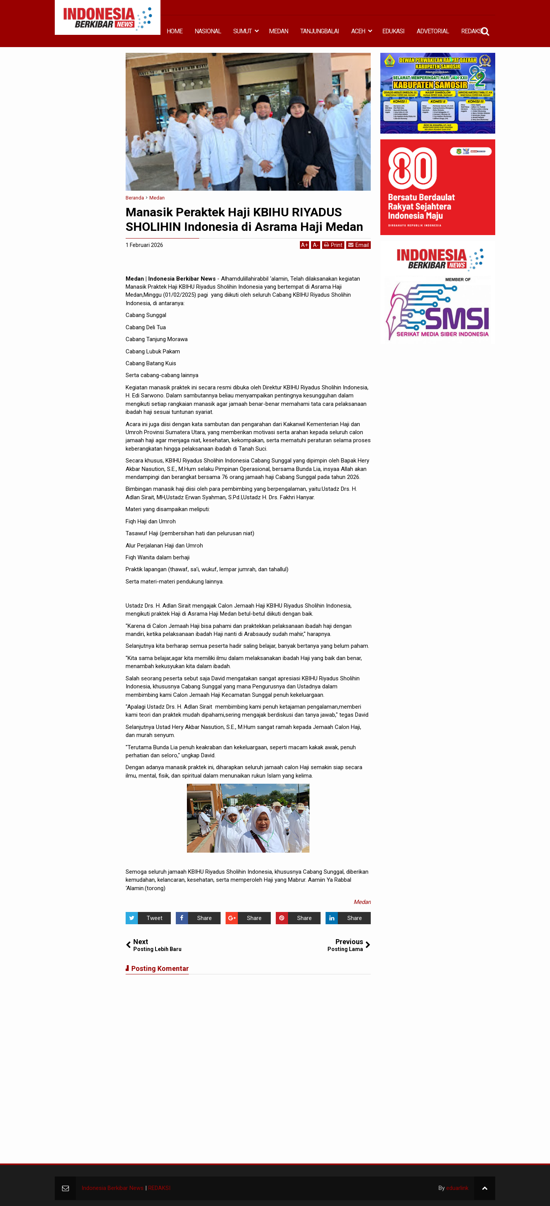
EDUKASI (393, 31)
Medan (362, 902)
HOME (174, 31)
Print (333, 244)
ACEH (358, 31)
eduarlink (457, 1188)
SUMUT (242, 31)
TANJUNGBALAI (319, 31)
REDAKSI (472, 31)
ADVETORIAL (433, 31)
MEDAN (278, 31)
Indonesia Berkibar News (113, 1188)
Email (358, 244)
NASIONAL (208, 31)
